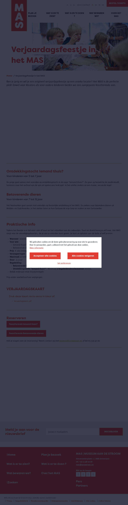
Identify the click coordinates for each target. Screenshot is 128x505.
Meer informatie (36, 248)
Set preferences (64, 263)
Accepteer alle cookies (45, 256)
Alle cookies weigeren (83, 256)
